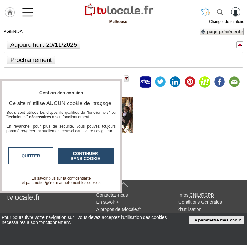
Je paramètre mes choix (216, 220)
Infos (196, 195)
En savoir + (107, 202)
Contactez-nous (112, 195)
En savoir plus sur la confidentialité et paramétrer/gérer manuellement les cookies (61, 180)
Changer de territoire (226, 21)
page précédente (222, 31)
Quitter (31, 155)
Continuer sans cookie (85, 156)
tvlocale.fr (23, 197)
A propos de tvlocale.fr (118, 209)
